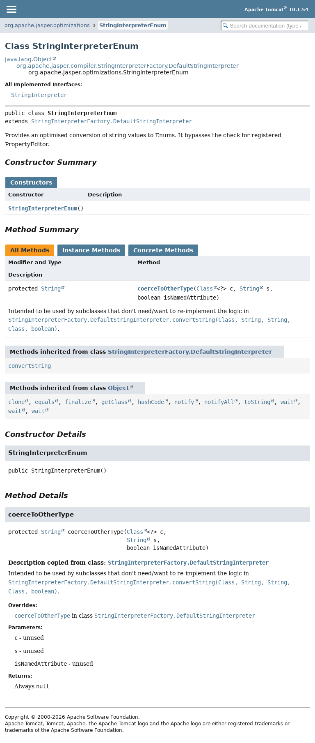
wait (287, 402)
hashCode (151, 402)
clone (16, 402)
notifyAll (219, 402)
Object (118, 388)
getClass (114, 402)
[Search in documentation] (265, 26)
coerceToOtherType (165, 288)
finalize (78, 402)
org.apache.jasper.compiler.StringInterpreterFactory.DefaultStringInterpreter (127, 65)
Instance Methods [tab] (91, 250)
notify (184, 402)
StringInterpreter (39, 95)
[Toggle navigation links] (11, 9)
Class (204, 288)
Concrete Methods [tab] (163, 250)
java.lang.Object (28, 59)
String (51, 288)
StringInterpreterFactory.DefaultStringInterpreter (111, 121)
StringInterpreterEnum (133, 25)
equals (45, 402)
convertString (29, 365)
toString (257, 402)
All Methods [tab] (29, 250)
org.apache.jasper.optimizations (47, 25)
